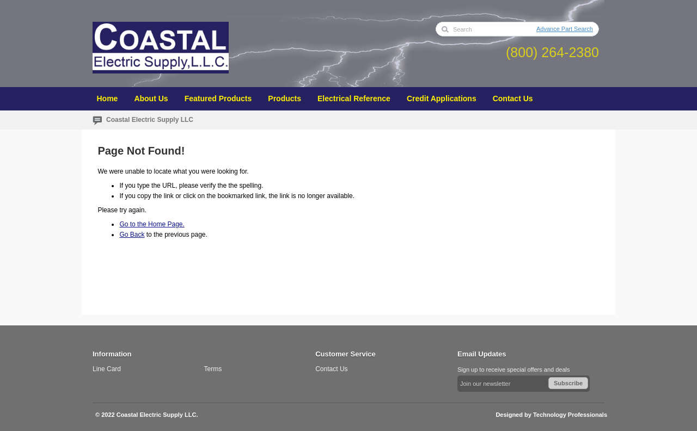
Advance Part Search (564, 29)
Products (284, 98)
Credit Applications (441, 98)
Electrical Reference (353, 98)
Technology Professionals (570, 414)
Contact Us (513, 98)
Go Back (131, 234)
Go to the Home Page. (151, 224)
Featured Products (218, 98)
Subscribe (568, 383)
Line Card (107, 369)
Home (107, 98)
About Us (151, 98)
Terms (213, 369)
